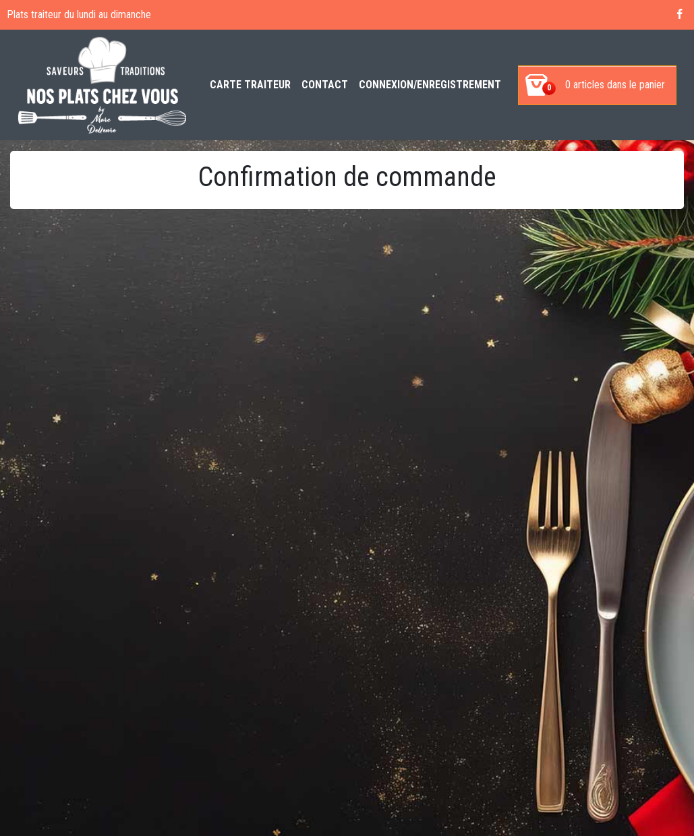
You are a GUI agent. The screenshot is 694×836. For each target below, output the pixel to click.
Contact (324, 84)
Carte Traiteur (250, 84)
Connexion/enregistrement (430, 84)
